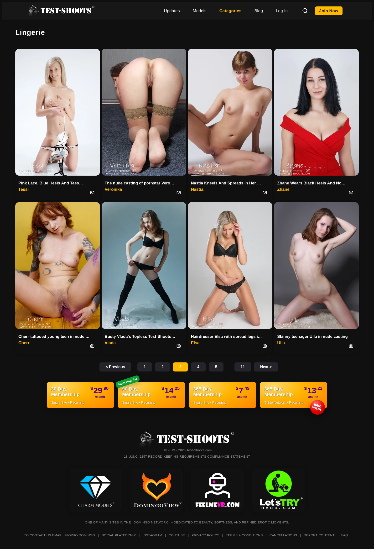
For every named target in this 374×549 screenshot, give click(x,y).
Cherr (24, 342)
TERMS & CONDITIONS (244, 535)
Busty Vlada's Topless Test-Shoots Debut (142, 336)
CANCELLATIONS (283, 535)
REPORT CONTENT (319, 535)
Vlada (110, 342)
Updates (172, 10)
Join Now (328, 10)
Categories (230, 10)
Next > (266, 367)
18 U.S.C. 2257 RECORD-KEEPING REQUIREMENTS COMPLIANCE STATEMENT (187, 456)
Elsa (195, 342)
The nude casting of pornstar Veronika (141, 183)
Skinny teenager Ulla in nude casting (312, 336)
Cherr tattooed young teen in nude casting (55, 336)
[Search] (305, 10)
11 (243, 367)
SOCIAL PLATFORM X (119, 535)
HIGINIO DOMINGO (80, 535)
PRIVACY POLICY (205, 535)
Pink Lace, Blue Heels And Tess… (50, 183)
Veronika (113, 189)
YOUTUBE (177, 535)
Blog (258, 10)
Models (200, 10)
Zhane (283, 189)
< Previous (115, 367)
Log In (282, 10)
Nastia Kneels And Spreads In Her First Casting (228, 183)
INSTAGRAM (152, 535)
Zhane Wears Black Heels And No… (311, 183)
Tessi (23, 189)
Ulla (281, 342)
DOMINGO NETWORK (151, 522)
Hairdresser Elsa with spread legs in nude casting (228, 336)
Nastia (197, 189)
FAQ (344, 535)
